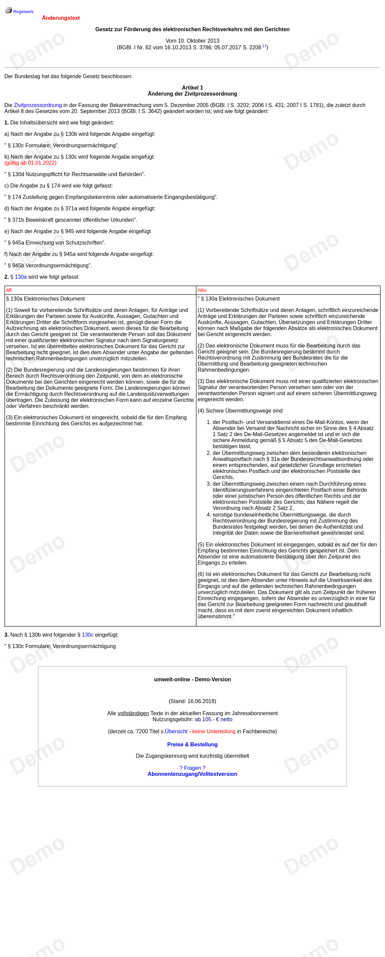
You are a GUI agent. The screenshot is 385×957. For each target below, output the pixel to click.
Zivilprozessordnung (38, 105)
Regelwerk (23, 11)
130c (88, 635)
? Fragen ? (192, 768)
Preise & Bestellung (192, 744)
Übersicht (176, 731)
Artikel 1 (192, 88)
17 (264, 46)
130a (21, 277)
